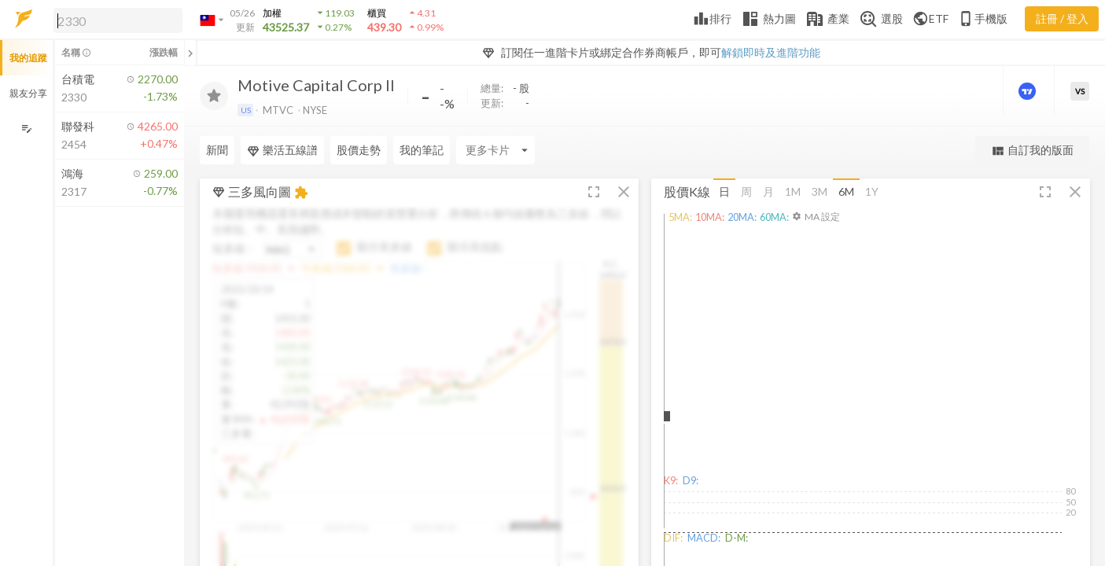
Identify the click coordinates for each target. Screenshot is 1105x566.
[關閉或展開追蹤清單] (190, 52)
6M (846, 191)
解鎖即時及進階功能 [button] (770, 52)
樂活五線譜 (282, 150)
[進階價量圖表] (1029, 91)
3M (819, 191)
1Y (871, 191)
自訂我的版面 (1032, 150)
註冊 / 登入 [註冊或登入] (1062, 18)
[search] (117, 20)
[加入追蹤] (214, 96)
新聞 (217, 149)
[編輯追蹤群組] (26, 128)
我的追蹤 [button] (28, 58)
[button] (114, 19)
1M (793, 191)
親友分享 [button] (28, 93)
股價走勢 (359, 149)
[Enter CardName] (495, 150)
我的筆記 (422, 149)
